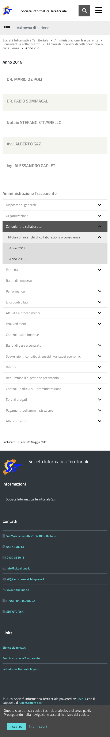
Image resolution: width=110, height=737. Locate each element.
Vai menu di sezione (33, 28)
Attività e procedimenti (56, 313)
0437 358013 (15, 546)
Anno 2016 (17, 258)
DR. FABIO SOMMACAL (27, 101)
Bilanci (56, 367)
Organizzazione (56, 215)
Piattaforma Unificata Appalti (21, 669)
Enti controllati (56, 302)
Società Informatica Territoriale (44, 11)
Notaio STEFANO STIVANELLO (34, 122)
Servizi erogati (56, 399)
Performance (56, 291)
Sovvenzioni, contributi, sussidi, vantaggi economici (56, 356)
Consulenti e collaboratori (22, 44)
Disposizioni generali (56, 205)
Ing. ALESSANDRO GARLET (31, 165)
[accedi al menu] (98, 10)
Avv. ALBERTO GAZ (24, 144)
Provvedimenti (56, 323)
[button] (99, 205)
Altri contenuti (56, 421)
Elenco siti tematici (14, 647)
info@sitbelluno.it (18, 568)
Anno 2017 (17, 248)
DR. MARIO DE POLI (24, 79)
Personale (56, 269)
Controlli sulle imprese (22, 334)
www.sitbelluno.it (18, 590)
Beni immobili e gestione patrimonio (56, 377)
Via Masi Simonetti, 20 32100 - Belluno (31, 536)
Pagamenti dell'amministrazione (56, 410)
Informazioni (38, 726)
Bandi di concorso (19, 280)
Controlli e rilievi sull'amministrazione (56, 388)
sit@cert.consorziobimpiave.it (25, 579)
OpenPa (82, 699)
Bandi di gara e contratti (56, 345)
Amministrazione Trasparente (76, 40)
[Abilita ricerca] (84, 10)
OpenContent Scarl (31, 702)
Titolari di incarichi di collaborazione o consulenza (53, 45)
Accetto (16, 726)
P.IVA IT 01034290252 (20, 601)
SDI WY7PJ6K (14, 611)
